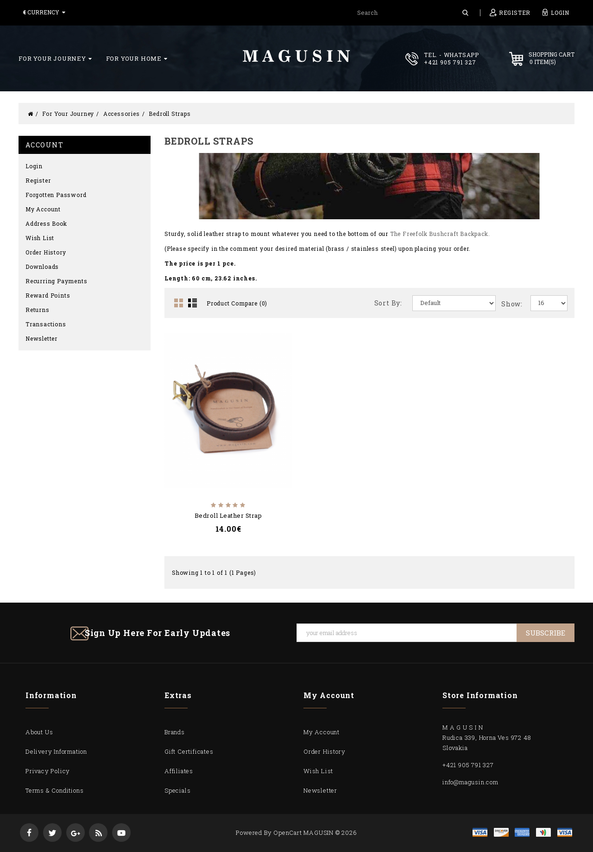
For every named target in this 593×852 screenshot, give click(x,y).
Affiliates (178, 771)
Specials (177, 790)
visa (480, 832)
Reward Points (47, 295)
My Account (43, 209)
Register (37, 180)
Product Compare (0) (237, 303)
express (522, 832)
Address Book (46, 223)
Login (34, 166)
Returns (37, 309)
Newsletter (41, 338)
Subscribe (545, 632)
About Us (39, 732)
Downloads (42, 266)
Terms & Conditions (54, 790)
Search (465, 12)
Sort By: (388, 303)
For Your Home (137, 58)
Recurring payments (56, 281)
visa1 (564, 832)
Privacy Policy (47, 771)
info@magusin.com (470, 782)
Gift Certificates (189, 751)
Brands (174, 732)
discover (501, 832)
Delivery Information (56, 751)
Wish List (39, 238)
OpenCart (287, 832)
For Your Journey (55, 58)
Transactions (45, 324)
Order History (45, 252)
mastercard (543, 832)
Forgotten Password (55, 194)
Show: (512, 303)
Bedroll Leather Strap (228, 515)
